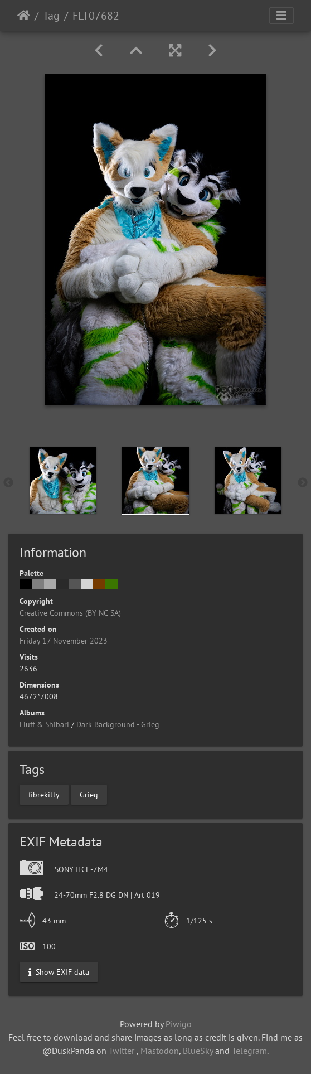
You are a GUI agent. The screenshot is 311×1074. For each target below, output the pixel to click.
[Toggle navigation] (281, 15)
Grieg (89, 794)
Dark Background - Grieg (117, 724)
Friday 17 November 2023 (64, 641)
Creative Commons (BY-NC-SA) (70, 613)
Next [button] (302, 482)
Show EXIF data (58, 971)
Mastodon (159, 1050)
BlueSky (198, 1050)
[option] (63, 480)
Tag (51, 15)
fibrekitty (44, 794)
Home (23, 15)
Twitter (121, 1050)
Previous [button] (8, 482)
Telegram (249, 1050)
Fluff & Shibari (44, 724)
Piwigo (179, 1023)
